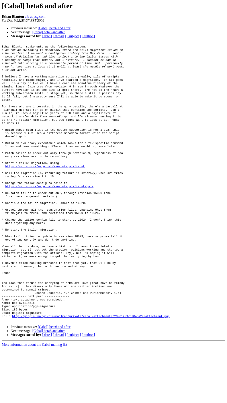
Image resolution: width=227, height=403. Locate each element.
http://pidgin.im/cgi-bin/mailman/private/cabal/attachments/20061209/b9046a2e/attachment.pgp (91, 371)
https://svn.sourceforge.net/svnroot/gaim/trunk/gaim (49, 215)
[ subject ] (74, 36)
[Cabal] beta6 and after (54, 28)
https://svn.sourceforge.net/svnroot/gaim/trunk (45, 191)
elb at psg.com (35, 16)
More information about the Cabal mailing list (34, 399)
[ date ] (47, 36)
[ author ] (88, 36)
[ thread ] (59, 36)
